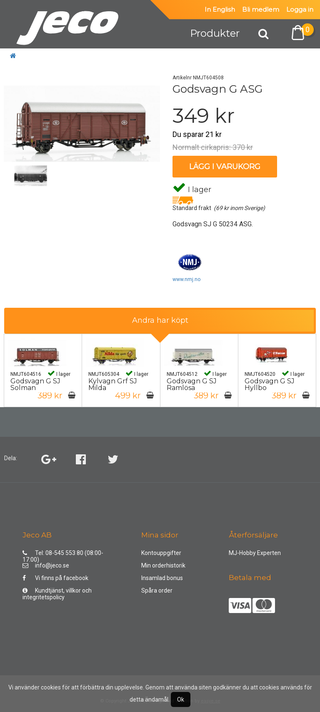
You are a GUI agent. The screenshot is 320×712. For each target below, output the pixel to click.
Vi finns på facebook (55, 578)
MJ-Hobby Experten (255, 553)
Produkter (215, 33)
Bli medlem (260, 9)
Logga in (299, 9)
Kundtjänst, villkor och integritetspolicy (57, 592)
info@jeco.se (45, 565)
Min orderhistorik (163, 565)
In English (220, 9)
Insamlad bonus (162, 578)
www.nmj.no (186, 279)
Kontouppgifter (161, 553)
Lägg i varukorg (224, 166)
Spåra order (156, 590)
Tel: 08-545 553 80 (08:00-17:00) (62, 555)
